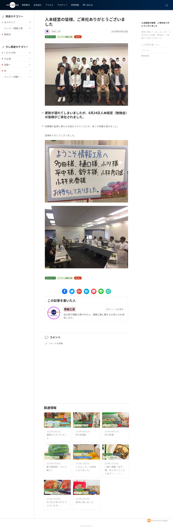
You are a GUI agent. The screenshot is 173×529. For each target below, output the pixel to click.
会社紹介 (38, 5)
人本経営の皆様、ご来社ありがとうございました (155, 24)
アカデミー (62, 5)
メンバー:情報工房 (65, 36)
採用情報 (75, 5)
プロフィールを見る (114, 309)
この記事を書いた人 (150, 44)
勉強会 (78, 36)
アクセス (49, 5)
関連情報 (145, 55)
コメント (145, 50)
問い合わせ (88, 5)
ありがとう (50, 36)
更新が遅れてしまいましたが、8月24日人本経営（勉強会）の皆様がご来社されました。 (155, 34)
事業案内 (26, 5)
